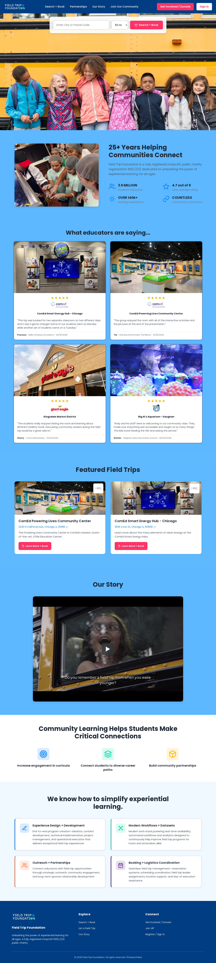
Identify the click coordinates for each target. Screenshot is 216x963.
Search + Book (55, 7)
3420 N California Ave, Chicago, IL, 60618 (43, 526)
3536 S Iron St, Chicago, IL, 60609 (135, 526)
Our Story (98, 7)
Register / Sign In (155, 934)
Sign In (204, 6)
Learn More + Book (35, 546)
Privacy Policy (134, 957)
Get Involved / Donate (175, 7)
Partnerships (78, 7)
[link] (60, 290)
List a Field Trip (87, 928)
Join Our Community (124, 7)
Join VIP (149, 928)
